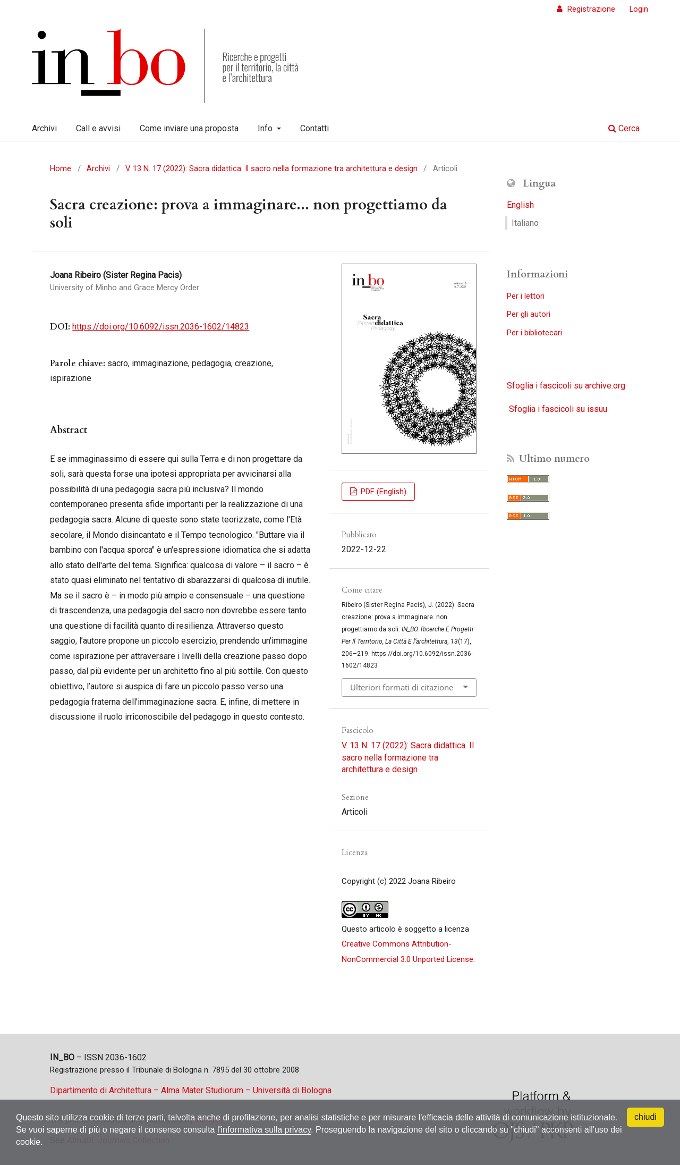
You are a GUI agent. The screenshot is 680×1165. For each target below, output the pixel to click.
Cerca (624, 128)
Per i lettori (526, 296)
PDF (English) (382, 491)
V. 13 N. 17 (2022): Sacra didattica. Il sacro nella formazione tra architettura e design (271, 168)
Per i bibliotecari (534, 332)
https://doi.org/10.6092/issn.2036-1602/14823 (160, 327)
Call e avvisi (98, 128)
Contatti (314, 128)
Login (639, 9)
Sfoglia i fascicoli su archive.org (566, 386)
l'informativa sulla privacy (264, 1129)
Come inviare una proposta (189, 128)
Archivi (44, 128)
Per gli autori (528, 314)
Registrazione (590, 9)
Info (266, 128)
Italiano (525, 223)
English (520, 205)
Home (60, 168)
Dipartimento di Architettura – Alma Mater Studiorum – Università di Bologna (191, 1090)
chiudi (645, 1116)
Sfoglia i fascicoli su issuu (558, 409)
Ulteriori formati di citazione (401, 687)
